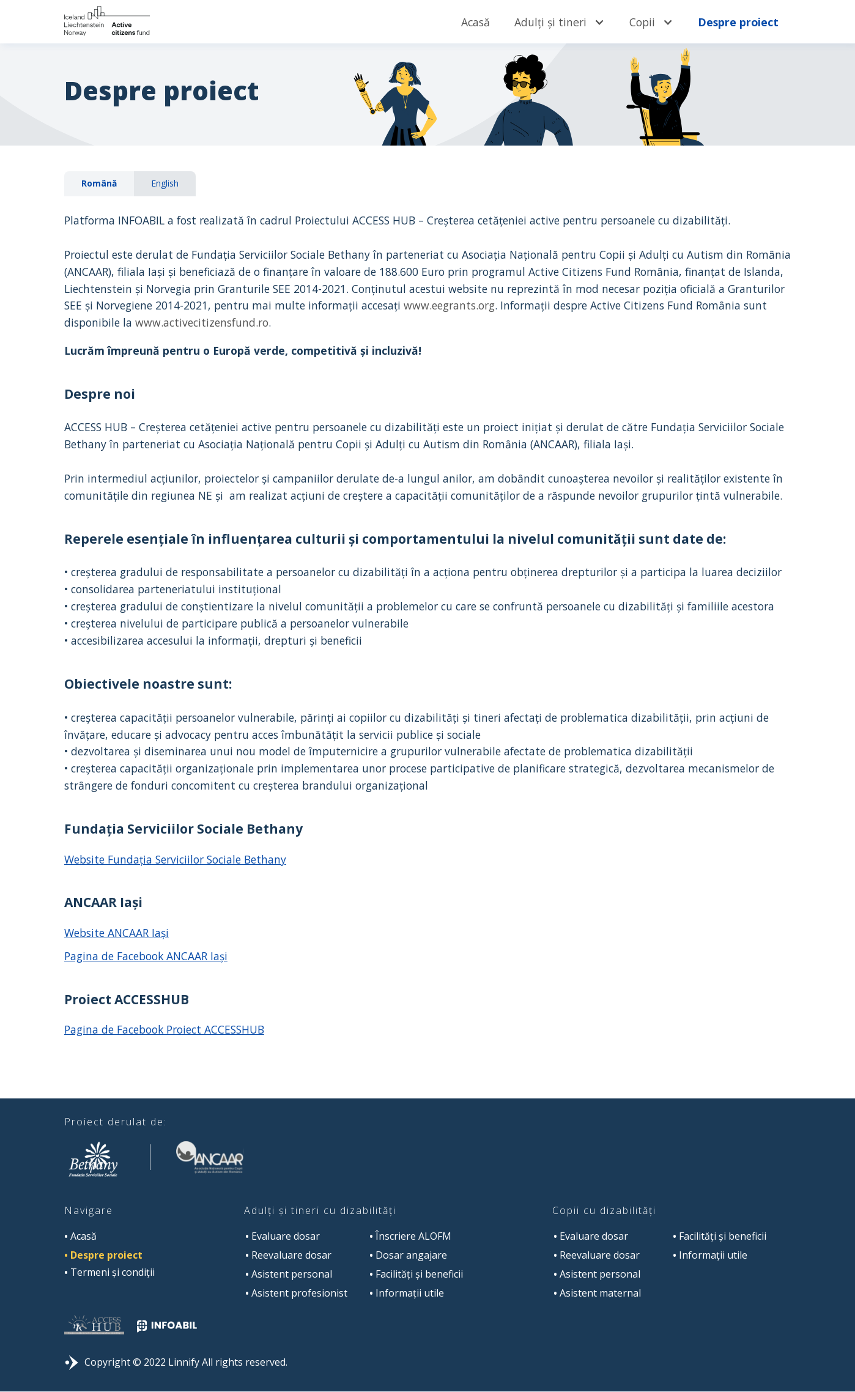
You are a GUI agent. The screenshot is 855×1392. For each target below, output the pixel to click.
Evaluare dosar (282, 1236)
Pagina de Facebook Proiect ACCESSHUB (164, 1029)
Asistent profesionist (296, 1293)
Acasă (475, 22)
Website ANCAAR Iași (116, 932)
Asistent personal (288, 1274)
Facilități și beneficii (416, 1274)
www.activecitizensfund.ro (201, 322)
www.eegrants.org (449, 305)
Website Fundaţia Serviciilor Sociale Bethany (175, 859)
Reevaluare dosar (288, 1255)
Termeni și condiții (109, 1272)
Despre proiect (738, 22)
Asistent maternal (597, 1293)
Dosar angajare (408, 1255)
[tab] (99, 183)
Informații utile (406, 1293)
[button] (559, 22)
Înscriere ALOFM (410, 1236)
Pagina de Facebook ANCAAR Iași (146, 956)
